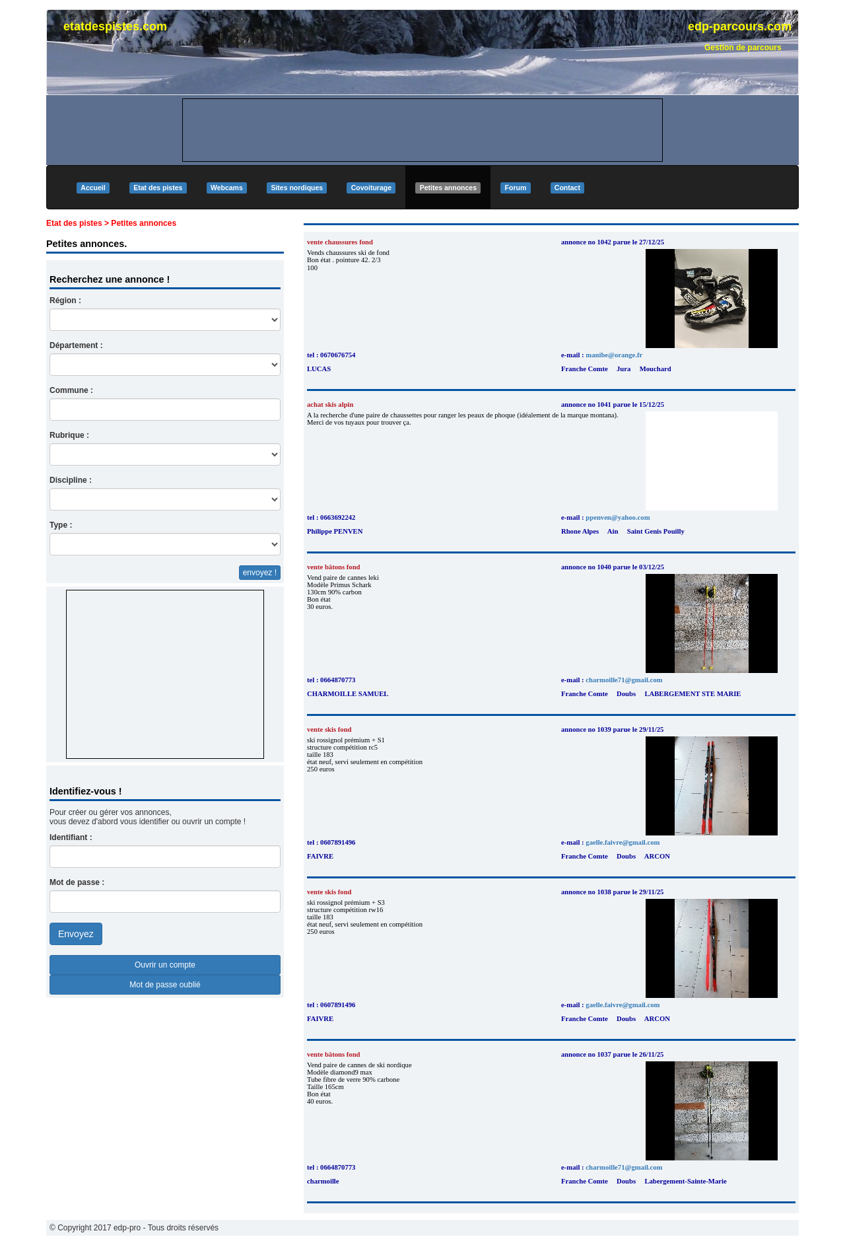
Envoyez (76, 934)
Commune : (71, 390)
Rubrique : (69, 435)
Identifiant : (71, 837)
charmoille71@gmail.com (624, 680)
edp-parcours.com (740, 26)
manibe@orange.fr (614, 355)
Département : (76, 345)
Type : (61, 525)
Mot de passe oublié (164, 984)
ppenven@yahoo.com (618, 517)
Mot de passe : (77, 882)
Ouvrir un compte (165, 965)
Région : (65, 300)
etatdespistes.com (115, 26)
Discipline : (71, 480)
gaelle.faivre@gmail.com (622, 842)
